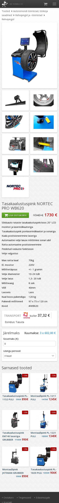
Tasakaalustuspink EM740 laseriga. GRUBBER (13, 436)
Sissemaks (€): (11, 338)
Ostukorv (8, 497)
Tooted (6, 11)
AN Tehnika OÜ (16, 4)
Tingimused (24, 497)
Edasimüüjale (42, 497)
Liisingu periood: (12, 350)
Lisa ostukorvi (15, 215)
